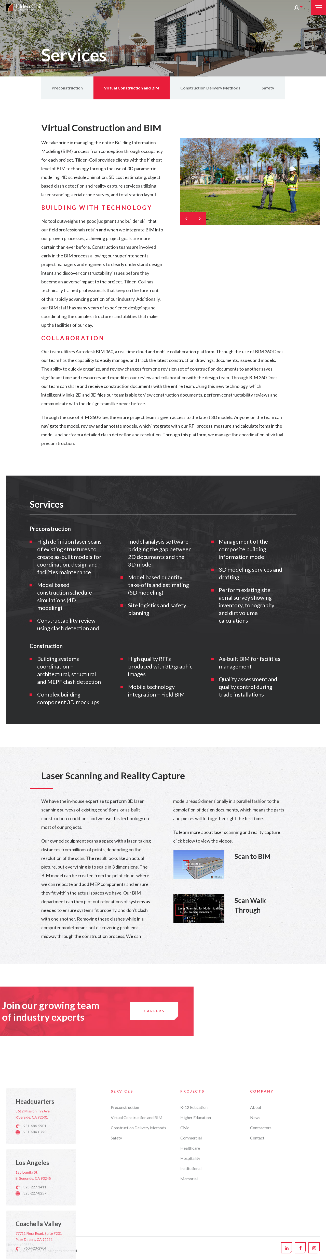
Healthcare (190, 1236)
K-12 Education (194, 1196)
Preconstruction (67, 87)
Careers (38, 1011)
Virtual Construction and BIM (131, 87)
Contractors (260, 1216)
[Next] (199, 218)
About (255, 1196)
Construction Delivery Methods (210, 87)
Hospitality (190, 1246)
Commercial (191, 1226)
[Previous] (186, 218)
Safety (268, 87)
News (255, 1206)
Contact (257, 1226)
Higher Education (195, 1206)
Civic (184, 1216)
